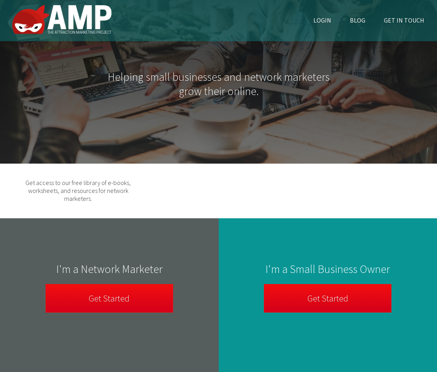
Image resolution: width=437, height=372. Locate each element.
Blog (357, 20)
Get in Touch (404, 20)
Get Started (327, 298)
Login (322, 20)
